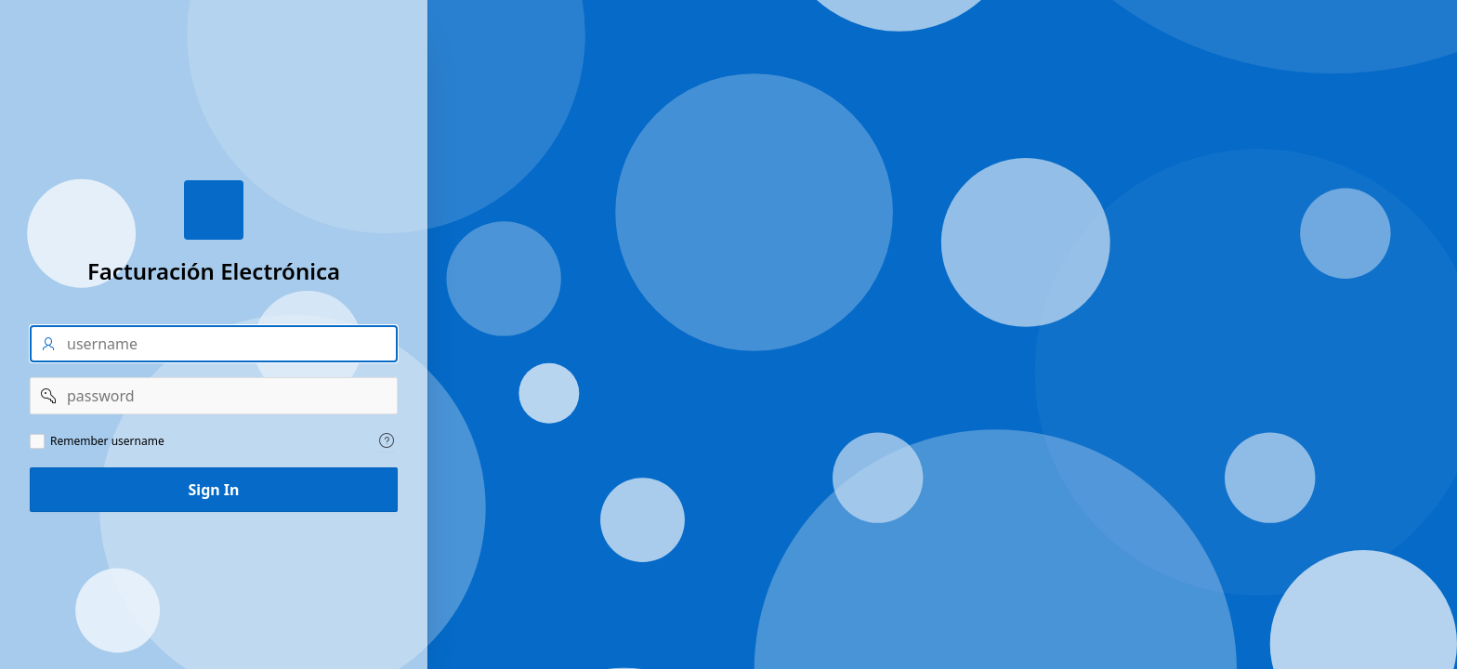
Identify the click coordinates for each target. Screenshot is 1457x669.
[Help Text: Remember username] (386, 440)
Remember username (107, 441)
